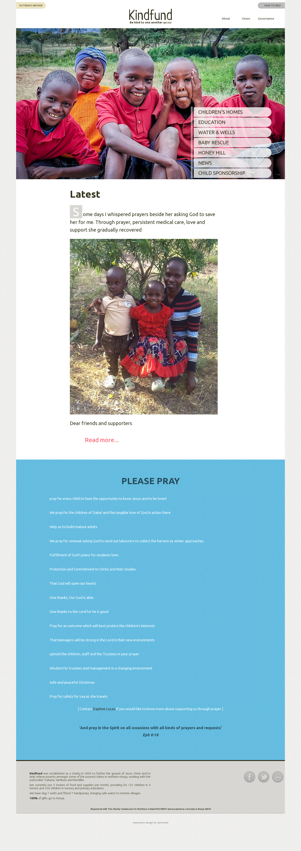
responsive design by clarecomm (150, 822)
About (226, 18)
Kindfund (150, 16)
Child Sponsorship (221, 173)
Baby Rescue (213, 142)
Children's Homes (220, 112)
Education (212, 122)
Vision (246, 18)
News (205, 163)
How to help (272, 5)
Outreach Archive (31, 5)
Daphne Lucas (104, 709)
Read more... (102, 440)
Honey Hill (212, 152)
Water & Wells (216, 132)
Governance (266, 18)
